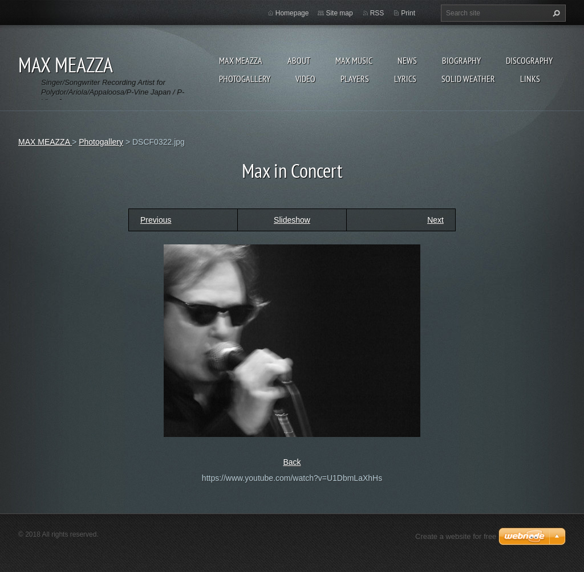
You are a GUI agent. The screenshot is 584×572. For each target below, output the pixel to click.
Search (554, 13)
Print (408, 13)
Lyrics (405, 78)
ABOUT (298, 60)
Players (354, 78)
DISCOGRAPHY (529, 60)
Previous (155, 219)
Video (305, 78)
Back (292, 462)
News (407, 60)
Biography (461, 60)
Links (530, 78)
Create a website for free (455, 536)
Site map (339, 13)
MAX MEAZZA (240, 60)
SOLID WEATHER (468, 78)
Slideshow (292, 219)
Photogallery (244, 78)
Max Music (353, 60)
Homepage (292, 13)
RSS (377, 13)
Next (435, 219)
